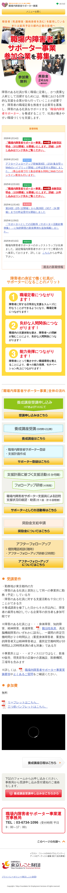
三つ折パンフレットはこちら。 (28, 706)
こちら (46, 252)
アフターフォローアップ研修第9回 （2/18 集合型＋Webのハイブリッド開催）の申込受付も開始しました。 (34, 169)
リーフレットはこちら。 (23, 702)
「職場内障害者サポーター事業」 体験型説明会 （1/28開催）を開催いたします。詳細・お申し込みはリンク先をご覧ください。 (33, 192)
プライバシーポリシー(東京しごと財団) (19, 877)
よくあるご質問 (23, 674)
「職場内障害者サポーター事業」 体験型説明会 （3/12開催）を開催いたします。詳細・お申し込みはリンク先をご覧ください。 (33, 146)
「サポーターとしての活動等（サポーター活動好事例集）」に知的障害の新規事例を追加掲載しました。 (33, 228)
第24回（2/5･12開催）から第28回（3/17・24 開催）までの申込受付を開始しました (32, 210)
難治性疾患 (49, 628)
